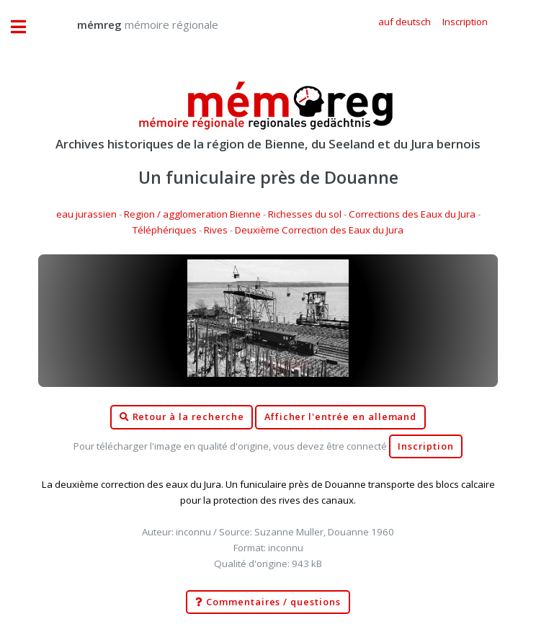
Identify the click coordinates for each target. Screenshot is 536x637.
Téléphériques (165, 229)
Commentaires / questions (268, 602)
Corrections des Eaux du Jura (412, 214)
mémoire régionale (133, 24)
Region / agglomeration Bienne (192, 214)
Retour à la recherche (182, 417)
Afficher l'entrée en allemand (340, 417)
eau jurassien (86, 214)
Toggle (26, 27)
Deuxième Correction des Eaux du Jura (319, 229)
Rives (216, 229)
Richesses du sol (304, 214)
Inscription (425, 446)
